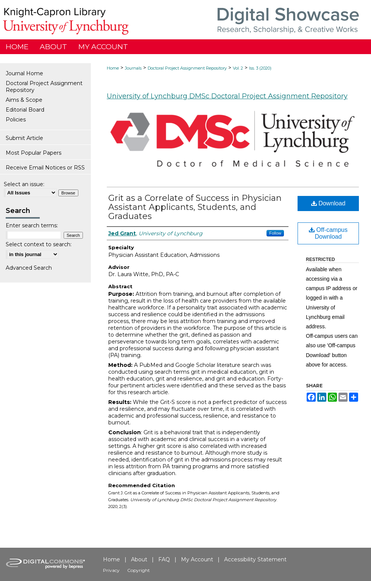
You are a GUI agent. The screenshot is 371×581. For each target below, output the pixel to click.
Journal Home (24, 73)
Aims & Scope (24, 99)
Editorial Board (25, 109)
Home (113, 68)
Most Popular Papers (33, 152)
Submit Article (24, 138)
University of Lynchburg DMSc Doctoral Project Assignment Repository (227, 96)
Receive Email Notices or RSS (45, 167)
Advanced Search (29, 267)
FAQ (164, 559)
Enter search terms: (32, 225)
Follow (275, 233)
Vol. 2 (238, 68)
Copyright (138, 570)
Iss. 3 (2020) (260, 68)
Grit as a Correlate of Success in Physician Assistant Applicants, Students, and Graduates (195, 207)
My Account (197, 559)
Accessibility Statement (255, 559)
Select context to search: (39, 244)
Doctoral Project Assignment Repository (187, 68)
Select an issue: (24, 184)
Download (328, 203)
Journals (133, 68)
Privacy (111, 570)
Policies (16, 119)
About (139, 559)
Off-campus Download (328, 233)
